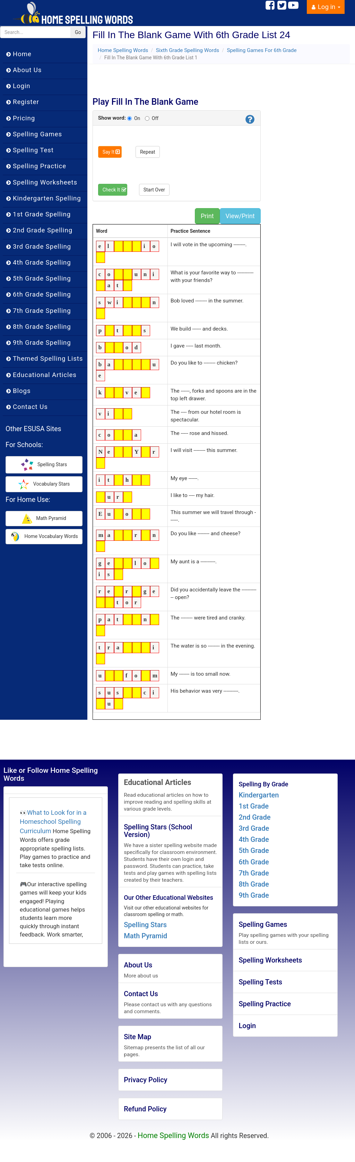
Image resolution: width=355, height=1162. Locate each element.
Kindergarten (259, 795)
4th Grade (254, 839)
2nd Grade (254, 817)
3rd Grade (254, 828)
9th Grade (254, 895)
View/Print (240, 216)
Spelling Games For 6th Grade (261, 50)
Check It (115, 190)
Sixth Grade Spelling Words (187, 50)
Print (207, 216)
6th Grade (254, 862)
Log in (325, 7)
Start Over (154, 190)
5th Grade (254, 850)
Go (78, 32)
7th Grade (254, 873)
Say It (111, 152)
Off (151, 118)
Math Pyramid (145, 936)
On (133, 118)
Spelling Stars (145, 925)
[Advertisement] (179, 78)
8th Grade (254, 884)
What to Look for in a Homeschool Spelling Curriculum (53, 822)
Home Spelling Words (123, 50)
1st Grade (253, 806)
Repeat (147, 152)
